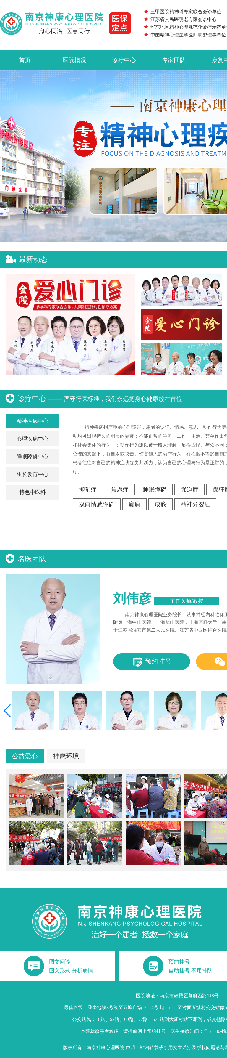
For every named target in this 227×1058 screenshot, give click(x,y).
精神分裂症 (195, 504)
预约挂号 (151, 662)
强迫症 (189, 489)
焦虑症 (120, 489)
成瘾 (160, 504)
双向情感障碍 (96, 504)
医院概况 (74, 60)
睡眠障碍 (154, 489)
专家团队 (174, 60)
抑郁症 (88, 489)
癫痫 (134, 504)
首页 (25, 60)
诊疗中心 (124, 60)
